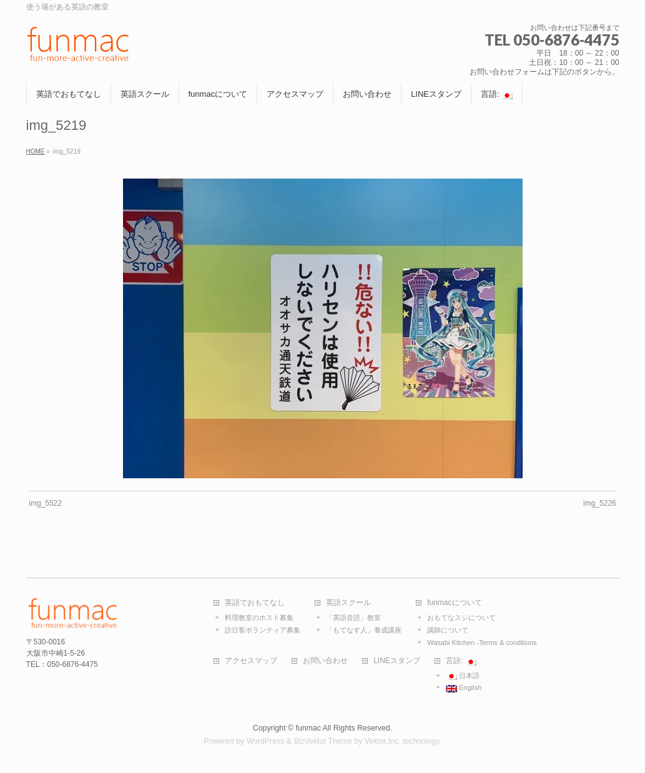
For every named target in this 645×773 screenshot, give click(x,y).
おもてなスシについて (461, 617)
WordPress (266, 741)
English (463, 688)
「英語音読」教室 (353, 617)
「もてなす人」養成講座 (363, 630)
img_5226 (599, 503)
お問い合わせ (325, 661)
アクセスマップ (251, 661)
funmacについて (454, 603)
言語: (461, 661)
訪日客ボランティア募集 (262, 630)
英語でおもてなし (255, 603)
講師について (447, 630)
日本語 (463, 676)
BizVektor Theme (322, 741)
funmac (307, 728)
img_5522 (45, 503)
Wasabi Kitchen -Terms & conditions (482, 642)
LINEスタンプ (396, 661)
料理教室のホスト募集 (259, 617)
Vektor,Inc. (383, 741)
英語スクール (348, 603)
